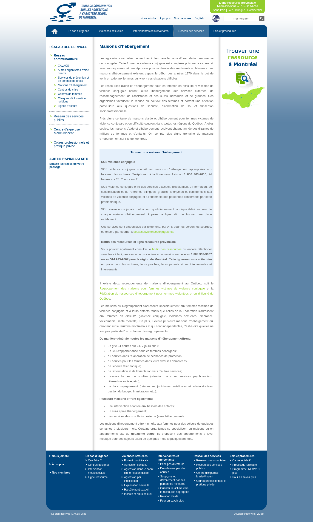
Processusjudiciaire (244, 464)
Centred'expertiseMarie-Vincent (67, 131)
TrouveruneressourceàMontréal (243, 78)
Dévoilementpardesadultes (172, 470)
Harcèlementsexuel (136, 489)
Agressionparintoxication (132, 479)
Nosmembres (182, 18)
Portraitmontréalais (136, 460)
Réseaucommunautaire (66, 57)
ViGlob (260, 514)
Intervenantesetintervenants (151, 31)
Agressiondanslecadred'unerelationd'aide (139, 471)
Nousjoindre (148, 18)
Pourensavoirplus (172, 500)
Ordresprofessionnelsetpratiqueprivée (71, 144)
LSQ (216, 18)
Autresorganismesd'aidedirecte (73, 71)
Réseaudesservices (191, 31)
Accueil (54, 31)
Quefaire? (95, 460)
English (199, 18)
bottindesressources (166, 249)
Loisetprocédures (224, 31)
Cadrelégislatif (241, 460)
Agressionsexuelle (135, 464)
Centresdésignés (98, 464)
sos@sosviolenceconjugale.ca (154, 231)
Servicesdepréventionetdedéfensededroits (73, 79)
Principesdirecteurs (172, 464)
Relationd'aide (169, 496)
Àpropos (165, 18)
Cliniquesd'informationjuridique (72, 100)
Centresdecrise (68, 89)
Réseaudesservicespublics (69, 118)
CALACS (63, 65)
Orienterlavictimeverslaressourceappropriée (174, 490)
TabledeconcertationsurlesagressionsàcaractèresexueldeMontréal (81, 12)
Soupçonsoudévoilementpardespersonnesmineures (172, 480)
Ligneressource (98, 477)
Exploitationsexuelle (136, 485)
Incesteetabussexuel (137, 494)
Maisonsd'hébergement (72, 85)
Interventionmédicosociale (96, 471)
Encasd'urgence (78, 31)
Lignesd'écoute (67, 106)
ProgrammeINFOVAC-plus (246, 471)
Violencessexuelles (111, 31)
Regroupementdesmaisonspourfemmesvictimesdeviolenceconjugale (152, 288)
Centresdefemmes (70, 94)
